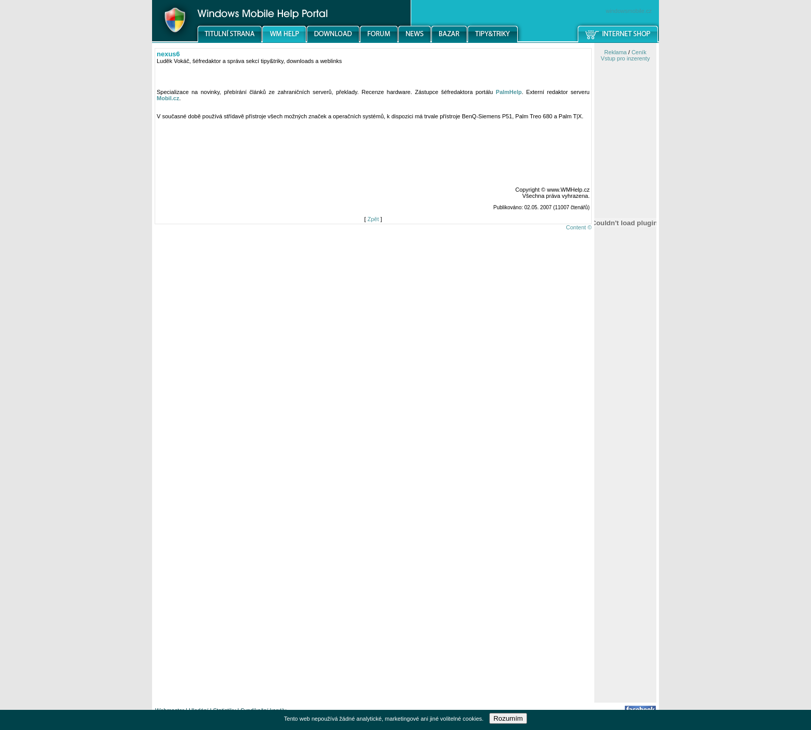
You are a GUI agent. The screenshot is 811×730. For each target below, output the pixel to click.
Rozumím (508, 718)
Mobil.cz (168, 98)
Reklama (615, 52)
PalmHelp (509, 92)
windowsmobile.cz (629, 11)
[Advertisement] (625, 539)
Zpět (373, 219)
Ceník (639, 52)
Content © (579, 227)
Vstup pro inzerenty (625, 58)
